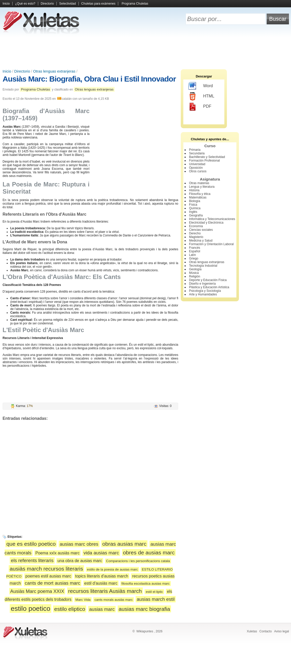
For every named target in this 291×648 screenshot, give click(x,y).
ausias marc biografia (144, 609)
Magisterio (196, 237)
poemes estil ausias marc (48, 576)
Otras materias (199, 183)
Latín (192, 255)
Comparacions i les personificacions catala (138, 561)
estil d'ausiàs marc (101, 583)
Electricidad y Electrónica (206, 222)
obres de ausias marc (149, 552)
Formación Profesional (204, 160)
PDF (199, 107)
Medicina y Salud (200, 240)
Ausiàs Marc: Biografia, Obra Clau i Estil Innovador (89, 79)
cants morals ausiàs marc (113, 600)
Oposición (196, 168)
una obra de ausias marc (79, 561)
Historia (194, 190)
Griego (193, 258)
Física (193, 204)
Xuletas (252, 631)
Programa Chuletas (135, 3)
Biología (194, 201)
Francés (194, 248)
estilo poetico (30, 608)
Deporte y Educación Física (208, 280)
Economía (196, 226)
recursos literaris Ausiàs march (105, 591)
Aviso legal (281, 631)
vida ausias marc (101, 552)
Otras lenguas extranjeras (54, 71)
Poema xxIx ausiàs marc (57, 553)
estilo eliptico (69, 609)
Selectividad (67, 3)
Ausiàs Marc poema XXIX (37, 591)
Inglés (193, 212)
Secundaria (197, 153)
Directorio (47, 3)
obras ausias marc (124, 544)
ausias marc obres (79, 544)
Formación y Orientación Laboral (211, 244)
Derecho (194, 233)
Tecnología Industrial (203, 265)
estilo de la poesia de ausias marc (112, 569)
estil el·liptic (154, 592)
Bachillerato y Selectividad (207, 157)
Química (194, 208)
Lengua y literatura (201, 186)
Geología (195, 269)
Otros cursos (197, 171)
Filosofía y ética (199, 194)
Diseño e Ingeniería (202, 283)
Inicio (6, 3)
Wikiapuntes (144, 631)
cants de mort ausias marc (53, 583)
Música (194, 273)
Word (200, 86)
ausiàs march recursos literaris (46, 569)
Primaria (194, 150)
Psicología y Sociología (205, 291)
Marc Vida (83, 600)
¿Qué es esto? (25, 3)
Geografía (196, 215)
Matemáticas (197, 197)
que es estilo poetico (31, 544)
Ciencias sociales (201, 230)
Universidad (197, 164)
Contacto (265, 631)
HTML (201, 96)
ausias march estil (156, 599)
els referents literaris (32, 560)
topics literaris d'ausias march (101, 576)
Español (194, 251)
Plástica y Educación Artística (209, 287)
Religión (194, 276)
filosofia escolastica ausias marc (146, 583)
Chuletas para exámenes (98, 3)
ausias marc (102, 609)
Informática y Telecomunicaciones (212, 219)
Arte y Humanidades (203, 294)
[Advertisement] (145, 51)
